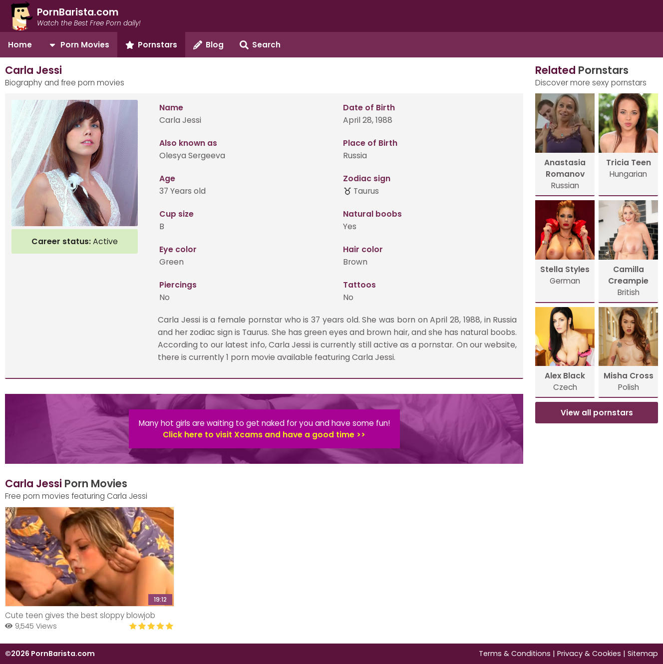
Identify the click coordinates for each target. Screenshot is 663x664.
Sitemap (643, 654)
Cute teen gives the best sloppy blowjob (80, 615)
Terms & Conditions (515, 654)
